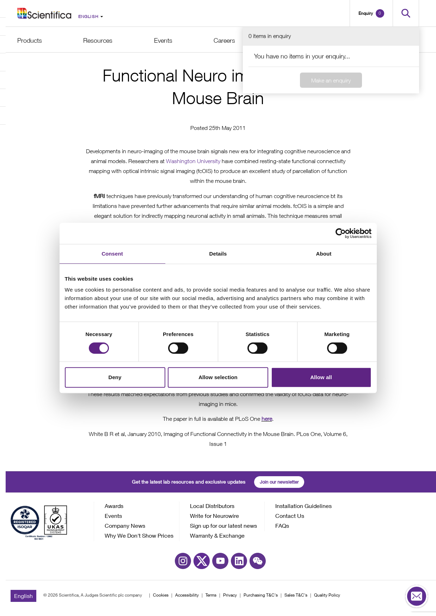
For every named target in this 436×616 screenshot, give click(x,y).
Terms (210, 599)
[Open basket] (371, 13)
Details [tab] (218, 254)
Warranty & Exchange (217, 540)
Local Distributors (212, 510)
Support (345, 40)
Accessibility (187, 599)
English (23, 600)
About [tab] (324, 254)
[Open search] (406, 13)
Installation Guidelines (303, 510)
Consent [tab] (112, 254)
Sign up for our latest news (223, 530)
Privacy (230, 599)
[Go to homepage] (44, 13)
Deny (114, 377)
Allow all (321, 377)
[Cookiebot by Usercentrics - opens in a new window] (340, 233)
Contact (408, 40)
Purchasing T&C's (261, 599)
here (267, 423)
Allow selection (218, 377)
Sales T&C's (295, 599)
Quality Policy (327, 599)
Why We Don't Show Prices (139, 540)
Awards (114, 510)
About (285, 40)
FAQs (282, 530)
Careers (224, 40)
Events (163, 40)
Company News (125, 530)
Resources (97, 40)
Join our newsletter (279, 486)
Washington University (193, 166)
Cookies (160, 599)
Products (29, 40)
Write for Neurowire (214, 520)
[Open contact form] (416, 596)
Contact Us (289, 520)
